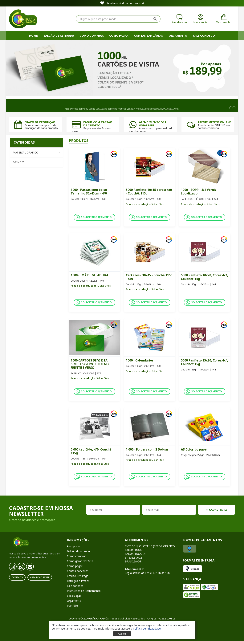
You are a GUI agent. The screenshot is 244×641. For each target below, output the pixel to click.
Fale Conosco (204, 35)
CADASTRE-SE (216, 510)
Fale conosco (75, 586)
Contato (17, 577)
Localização (74, 596)
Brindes (19, 162)
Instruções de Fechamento (84, 591)
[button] (147, 628)
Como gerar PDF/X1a (80, 561)
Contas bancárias (148, 35)
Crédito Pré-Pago (77, 576)
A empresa (73, 546)
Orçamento (178, 35)
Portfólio (72, 605)
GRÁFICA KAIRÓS (99, 618)
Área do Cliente (39, 577)
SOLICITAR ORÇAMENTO (94, 217)
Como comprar (92, 35)
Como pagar (118, 35)
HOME (33, 35)
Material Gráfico (36, 152)
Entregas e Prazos (78, 581)
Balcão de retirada (58, 35)
